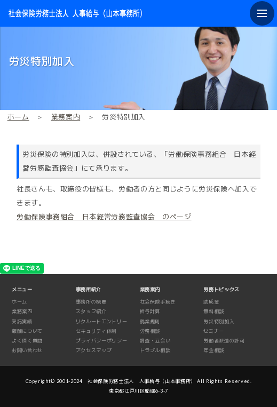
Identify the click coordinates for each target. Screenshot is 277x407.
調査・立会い (155, 341)
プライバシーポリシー (102, 341)
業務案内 (66, 117)
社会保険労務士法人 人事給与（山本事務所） (142, 381)
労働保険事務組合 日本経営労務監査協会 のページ (104, 216)
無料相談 (213, 311)
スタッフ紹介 (91, 311)
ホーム (18, 117)
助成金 (211, 302)
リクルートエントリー (102, 321)
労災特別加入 (218, 321)
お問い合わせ (27, 350)
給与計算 (150, 311)
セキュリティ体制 (96, 331)
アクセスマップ (94, 350)
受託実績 (22, 321)
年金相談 (213, 350)
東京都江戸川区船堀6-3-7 (138, 391)
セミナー (213, 331)
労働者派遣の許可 (223, 341)
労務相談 (150, 331)
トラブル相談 (155, 350)
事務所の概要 (91, 302)
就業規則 (150, 321)
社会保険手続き (158, 302)
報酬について (27, 331)
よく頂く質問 (27, 341)
